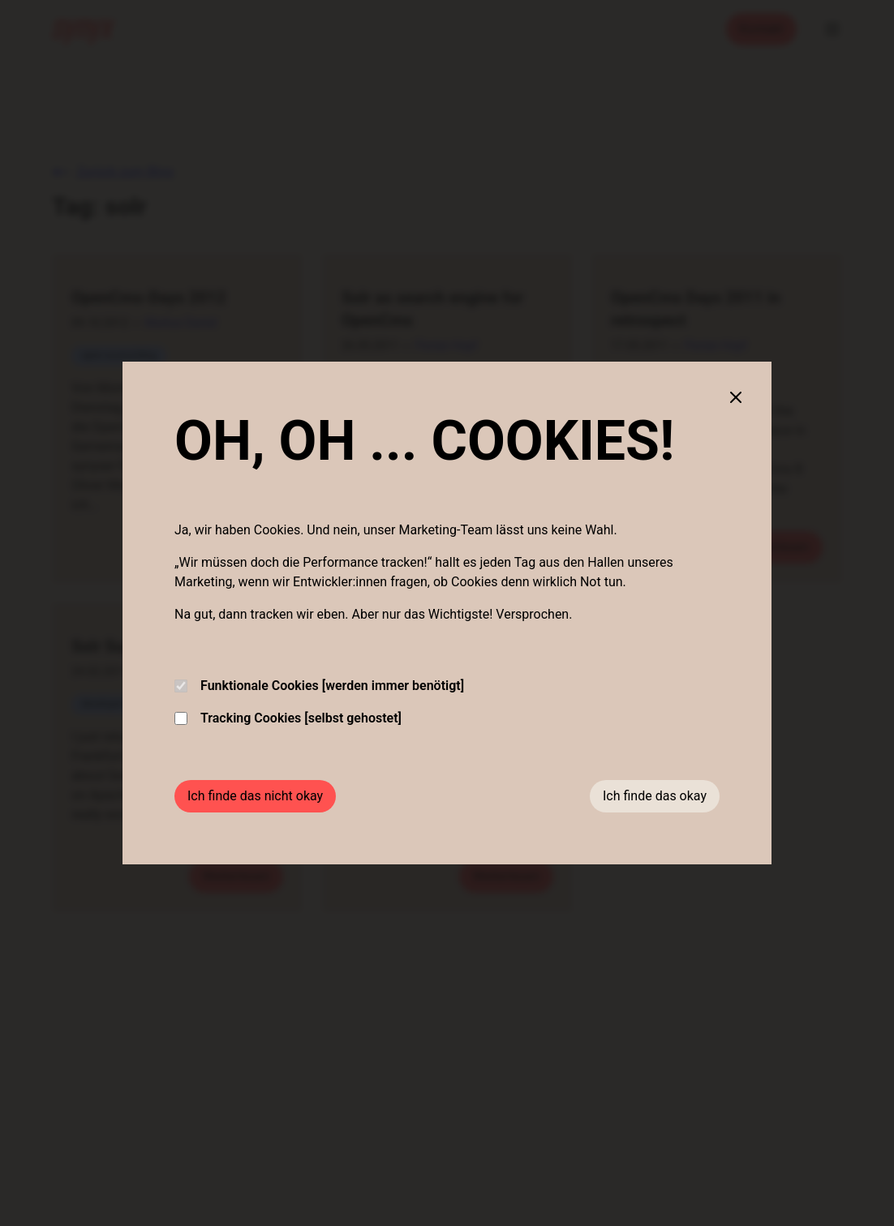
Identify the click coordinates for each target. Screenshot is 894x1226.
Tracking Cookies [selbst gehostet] (288, 718)
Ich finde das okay (655, 796)
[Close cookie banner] (736, 397)
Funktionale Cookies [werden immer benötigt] (319, 685)
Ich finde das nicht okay (255, 796)
